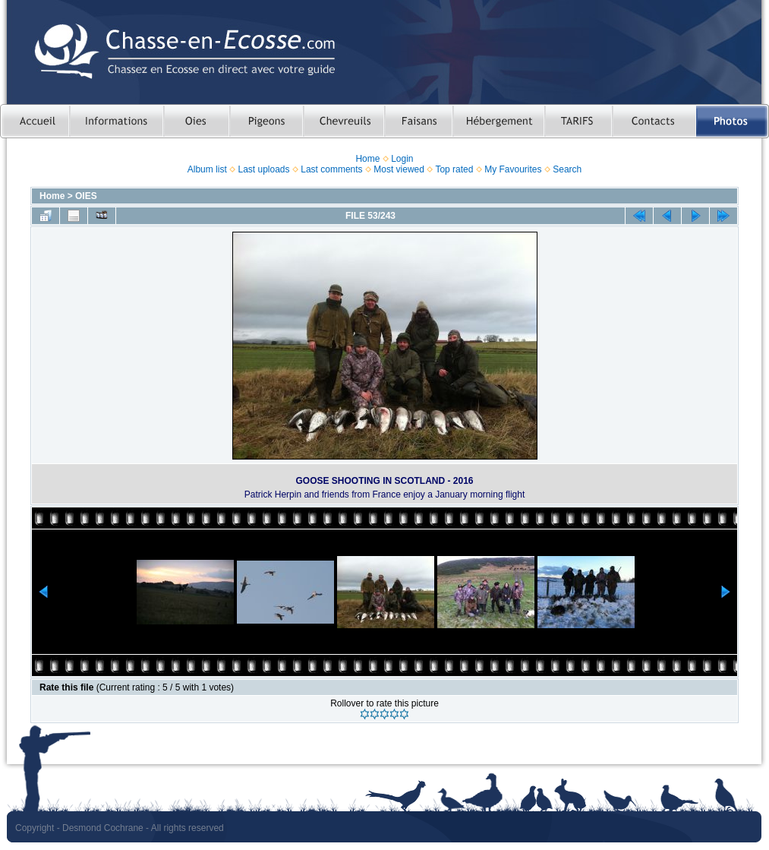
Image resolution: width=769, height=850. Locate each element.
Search (567, 169)
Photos (732, 121)
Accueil (34, 121)
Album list (207, 169)
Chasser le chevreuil (343, 121)
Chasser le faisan (418, 121)
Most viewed (398, 169)
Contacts (654, 121)
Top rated (454, 169)
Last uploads (263, 169)
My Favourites (512, 169)
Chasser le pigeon (266, 121)
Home (367, 158)
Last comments (331, 169)
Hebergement (498, 121)
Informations (116, 121)
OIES (86, 196)
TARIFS (578, 121)
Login (402, 158)
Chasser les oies (196, 121)
